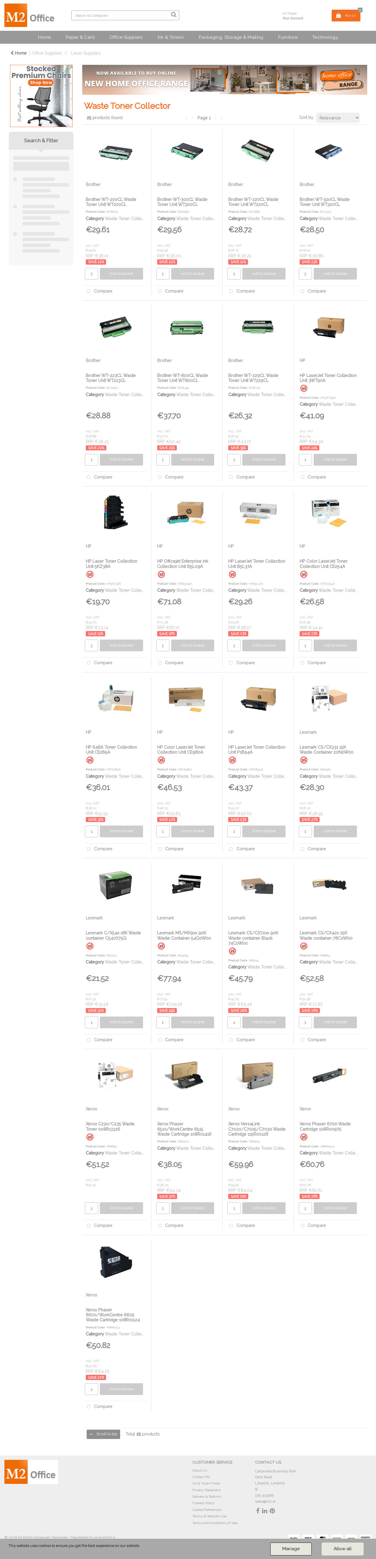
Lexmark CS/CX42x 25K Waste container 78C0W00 (326, 935)
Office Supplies (126, 37)
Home (44, 37)
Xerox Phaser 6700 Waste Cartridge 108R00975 (325, 1126)
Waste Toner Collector (127, 218)
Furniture (288, 37)
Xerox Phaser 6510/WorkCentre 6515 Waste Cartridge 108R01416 (184, 1129)
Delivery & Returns (206, 1496)
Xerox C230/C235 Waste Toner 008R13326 (110, 1126)
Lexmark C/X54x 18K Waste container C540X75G (113, 935)
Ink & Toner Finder (206, 1483)
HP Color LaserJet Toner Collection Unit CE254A (324, 564)
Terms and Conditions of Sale (215, 1523)
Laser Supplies (86, 52)
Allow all (343, 1548)
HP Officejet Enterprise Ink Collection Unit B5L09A (182, 564)
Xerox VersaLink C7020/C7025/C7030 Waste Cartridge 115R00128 (257, 1129)
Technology (325, 37)
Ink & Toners (170, 37)
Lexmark (308, 732)
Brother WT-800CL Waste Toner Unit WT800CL (182, 378)
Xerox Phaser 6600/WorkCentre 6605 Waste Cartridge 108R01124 (113, 1315)
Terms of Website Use (209, 1516)
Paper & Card (80, 37)
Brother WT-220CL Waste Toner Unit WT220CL (253, 202)
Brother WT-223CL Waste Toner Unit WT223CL (111, 378)
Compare (98, 291)
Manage (291, 1548)
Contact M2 (201, 1477)
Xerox (91, 1108)
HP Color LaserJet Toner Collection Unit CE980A (181, 750)
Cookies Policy (203, 1503)
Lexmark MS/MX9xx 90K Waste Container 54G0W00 (184, 935)
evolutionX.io (104, 1537)
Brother (93, 184)
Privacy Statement (206, 1490)
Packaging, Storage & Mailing (231, 37)
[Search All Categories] (125, 15)
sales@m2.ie (265, 1501)
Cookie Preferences (207, 1510)
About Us (199, 1470)
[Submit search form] (173, 14)
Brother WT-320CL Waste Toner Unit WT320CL (325, 202)
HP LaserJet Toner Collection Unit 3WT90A (328, 378)
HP (302, 360)
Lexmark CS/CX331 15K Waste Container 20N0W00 (326, 750)
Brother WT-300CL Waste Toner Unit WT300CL (182, 202)
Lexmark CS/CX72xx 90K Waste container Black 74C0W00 (253, 938)
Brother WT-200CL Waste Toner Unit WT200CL (111, 202)
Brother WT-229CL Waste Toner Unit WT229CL (253, 378)
